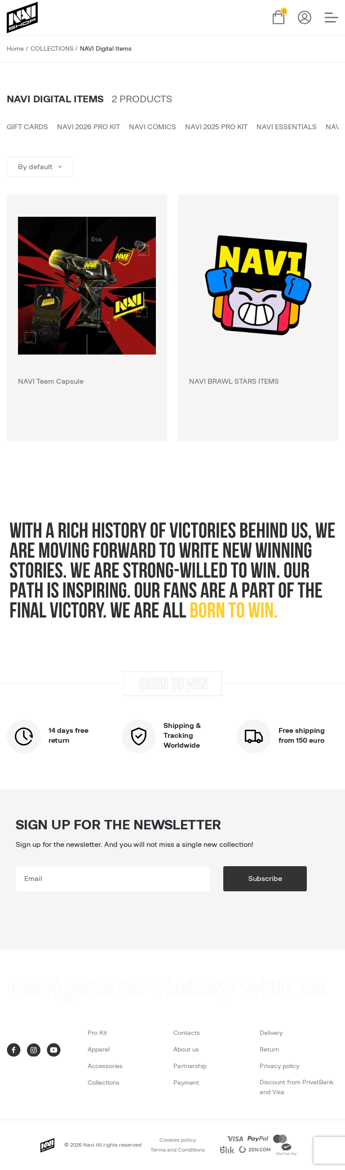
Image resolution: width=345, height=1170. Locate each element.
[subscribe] (113, 878)
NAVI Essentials (287, 127)
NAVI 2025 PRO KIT (216, 127)
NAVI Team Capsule (51, 381)
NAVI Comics (152, 127)
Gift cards (27, 127)
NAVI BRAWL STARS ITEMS (234, 381)
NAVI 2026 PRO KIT (88, 127)
